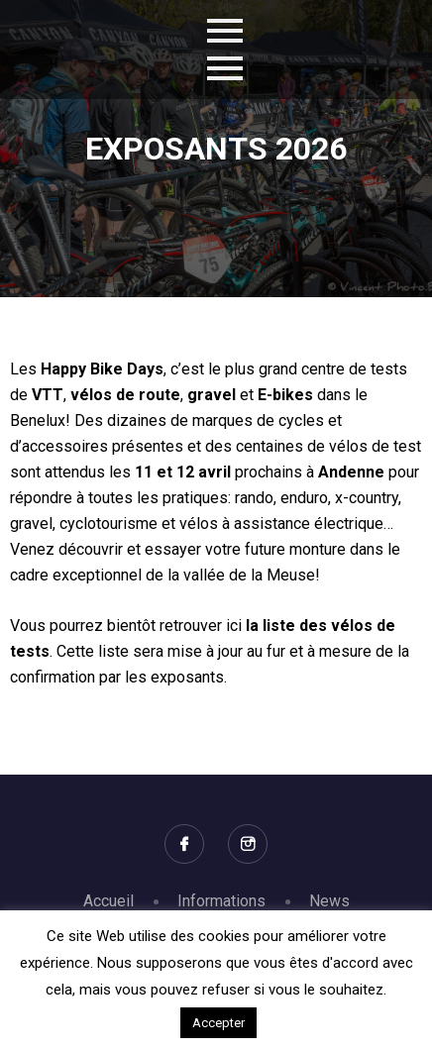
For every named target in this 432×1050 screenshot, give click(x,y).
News (329, 901)
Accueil (108, 901)
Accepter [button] (218, 1022)
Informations (221, 901)
